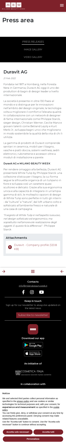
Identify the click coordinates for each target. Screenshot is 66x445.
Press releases (33, 41)
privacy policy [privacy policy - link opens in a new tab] (23, 401)
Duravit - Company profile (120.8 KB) (32, 248)
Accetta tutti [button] (48, 432)
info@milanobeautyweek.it (33, 286)
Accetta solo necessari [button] (17, 432)
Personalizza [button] (33, 439)
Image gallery (33, 49)
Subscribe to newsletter (33, 315)
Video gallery (33, 57)
